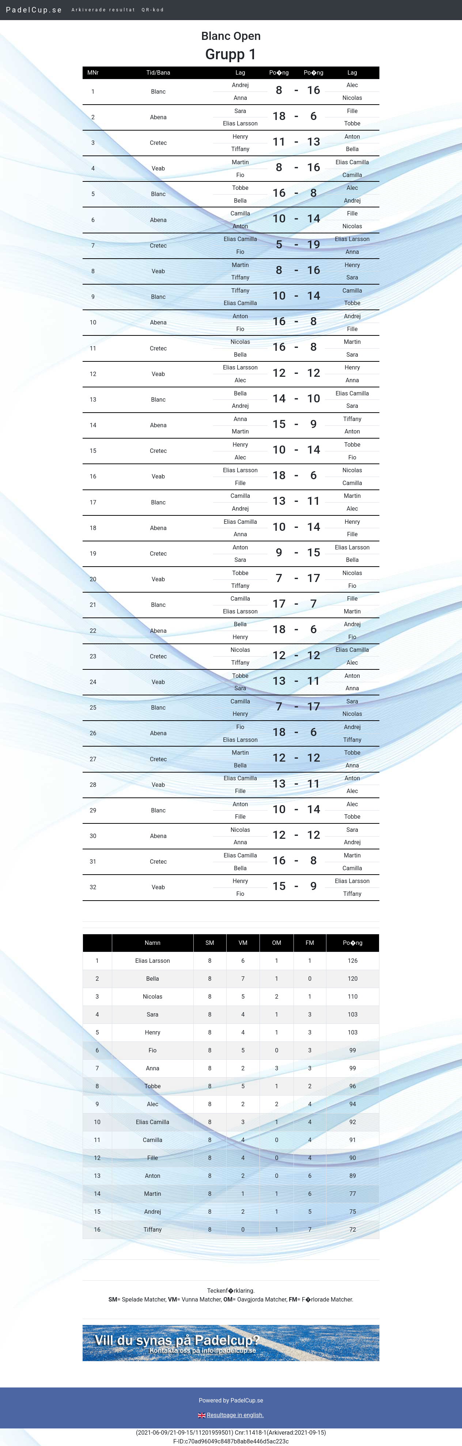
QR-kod (153, 9)
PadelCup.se (34, 9)
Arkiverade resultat (104, 9)
